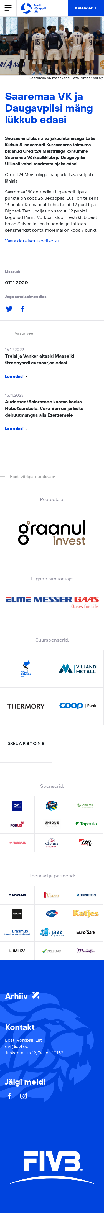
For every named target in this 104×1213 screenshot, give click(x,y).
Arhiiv (22, 996)
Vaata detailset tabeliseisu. (32, 241)
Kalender (84, 8)
